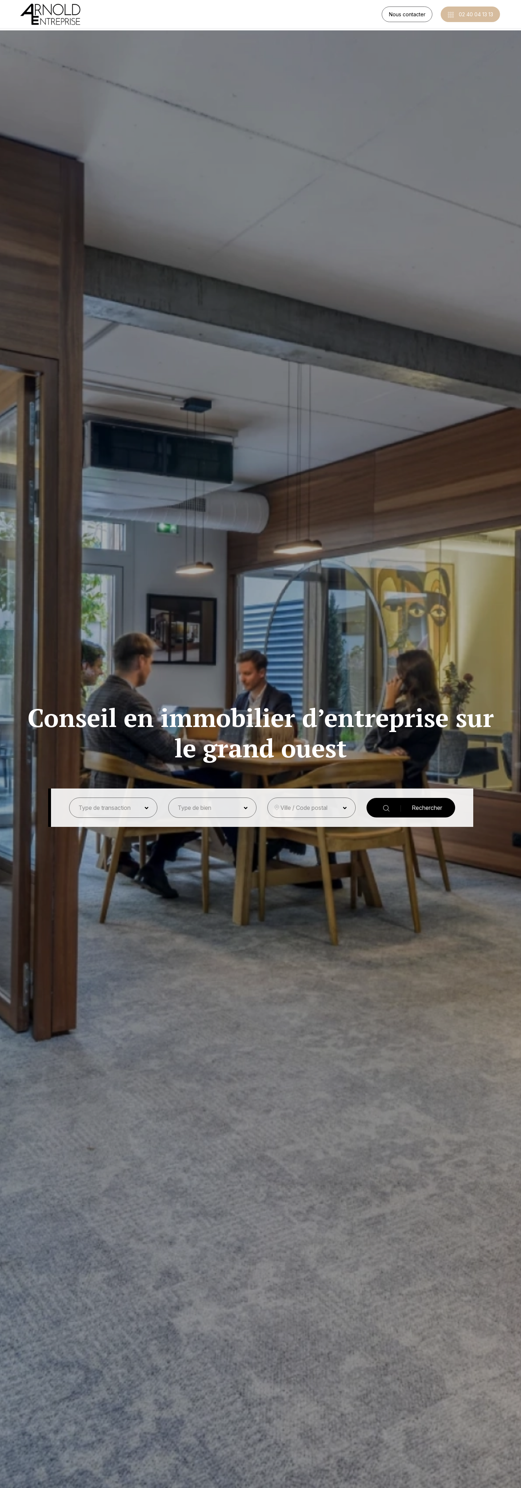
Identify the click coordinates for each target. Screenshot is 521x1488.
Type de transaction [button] (105, 807)
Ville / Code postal (303, 807)
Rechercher (412, 808)
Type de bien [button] (194, 807)
